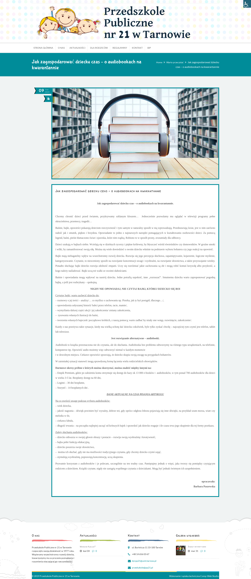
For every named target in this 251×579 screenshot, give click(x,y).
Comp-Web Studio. (209, 576)
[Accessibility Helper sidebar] (247, 4)
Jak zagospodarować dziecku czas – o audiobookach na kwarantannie (108, 190)
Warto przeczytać (175, 62)
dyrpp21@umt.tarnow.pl (144, 560)
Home (159, 62)
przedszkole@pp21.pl (142, 567)
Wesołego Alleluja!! (88, 546)
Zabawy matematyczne (197, 546)
